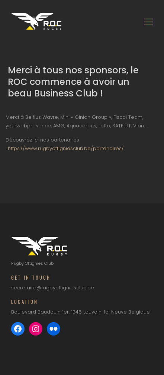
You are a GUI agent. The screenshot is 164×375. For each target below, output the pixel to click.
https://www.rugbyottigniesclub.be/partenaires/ (66, 148)
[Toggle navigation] (146, 21)
